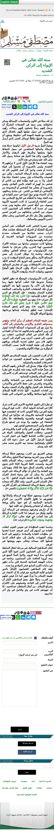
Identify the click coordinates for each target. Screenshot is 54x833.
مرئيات (49, 788)
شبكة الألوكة (48, 50)
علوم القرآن (27, 788)
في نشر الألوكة (27, 751)
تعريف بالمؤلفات (9, 781)
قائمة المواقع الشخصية (27, 794)
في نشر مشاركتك (27, 743)
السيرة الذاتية (45, 781)
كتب (33, 781)
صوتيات (24, 781)
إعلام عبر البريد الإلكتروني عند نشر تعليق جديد (17, 638)
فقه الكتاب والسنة (10, 788)
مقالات (39, 788)
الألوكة (8, 815)
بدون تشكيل (9, 101)
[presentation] (31, 718)
